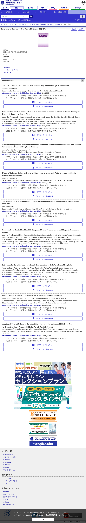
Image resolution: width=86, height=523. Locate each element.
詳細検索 (9, 12)
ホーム (3, 24)
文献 (9, 24)
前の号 (74, 29)
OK (43, 519)
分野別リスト (8, 72)
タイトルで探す (26, 12)
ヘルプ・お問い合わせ (10, 481)
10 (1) (39, 93)
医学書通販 (6, 465)
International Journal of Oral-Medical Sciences (46, 24)
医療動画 (6, 467)
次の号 (81, 29)
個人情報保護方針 (8, 504)
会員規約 (6, 502)
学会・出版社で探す (60, 12)
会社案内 (6, 491)
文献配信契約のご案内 (10, 497)
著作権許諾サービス (9, 470)
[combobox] (11, 16)
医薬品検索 (6, 459)
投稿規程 (7, 67)
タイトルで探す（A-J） (22, 24)
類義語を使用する (9, 20)
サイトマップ (7, 483)
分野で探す (43, 12)
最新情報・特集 (8, 454)
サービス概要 (7, 478)
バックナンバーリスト (11, 70)
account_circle (83, 2)
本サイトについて (8, 494)
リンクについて (8, 499)
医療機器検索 (7, 462)
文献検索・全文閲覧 (9, 457)
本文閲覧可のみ (26, 20)
